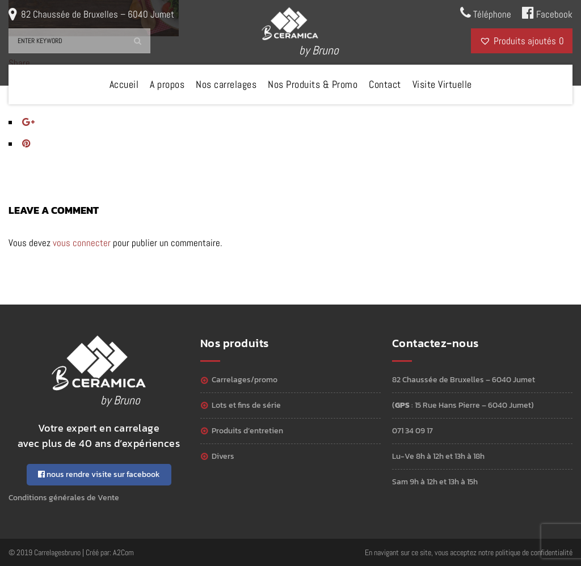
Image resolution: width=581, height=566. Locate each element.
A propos (167, 84)
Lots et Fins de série (246, 405)
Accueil (124, 84)
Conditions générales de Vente (64, 498)
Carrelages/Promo (244, 380)
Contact (385, 84)
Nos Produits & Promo (312, 84)
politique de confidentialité (533, 552)
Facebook (547, 13)
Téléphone (485, 13)
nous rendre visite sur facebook (99, 474)
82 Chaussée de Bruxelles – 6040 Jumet (97, 14)
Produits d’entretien (247, 431)
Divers (223, 456)
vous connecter (82, 242)
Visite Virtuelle (442, 84)
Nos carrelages (226, 84)
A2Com (123, 552)
